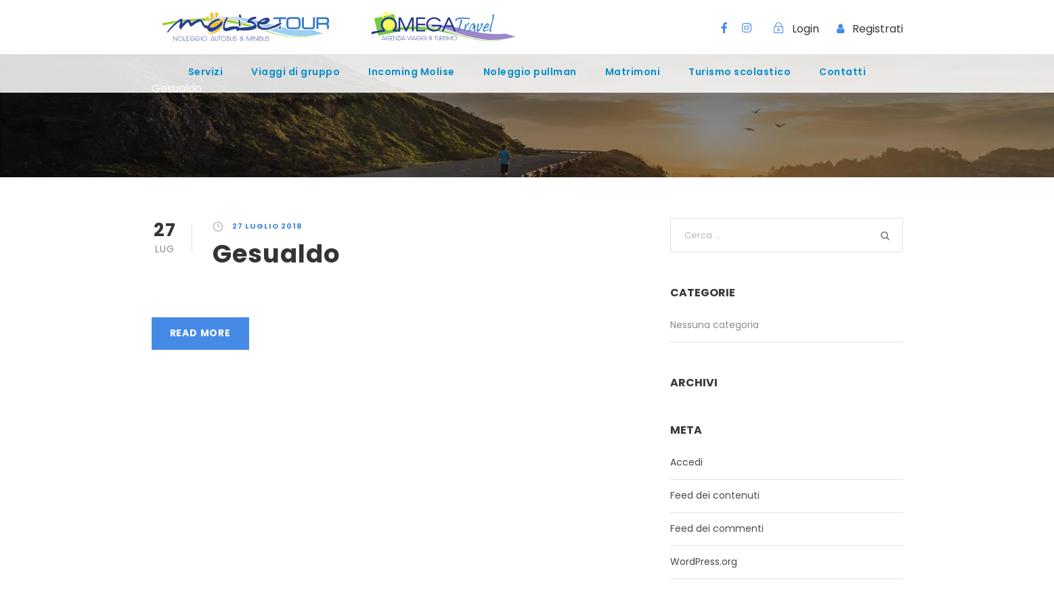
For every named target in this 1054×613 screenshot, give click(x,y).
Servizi (205, 71)
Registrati (877, 29)
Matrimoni (633, 71)
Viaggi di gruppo (295, 71)
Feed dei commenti (717, 528)
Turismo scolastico (739, 71)
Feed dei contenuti (715, 495)
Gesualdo (277, 253)
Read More (200, 333)
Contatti (842, 71)
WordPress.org (703, 561)
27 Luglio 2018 (267, 226)
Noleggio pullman (530, 71)
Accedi (686, 462)
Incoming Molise (411, 71)
